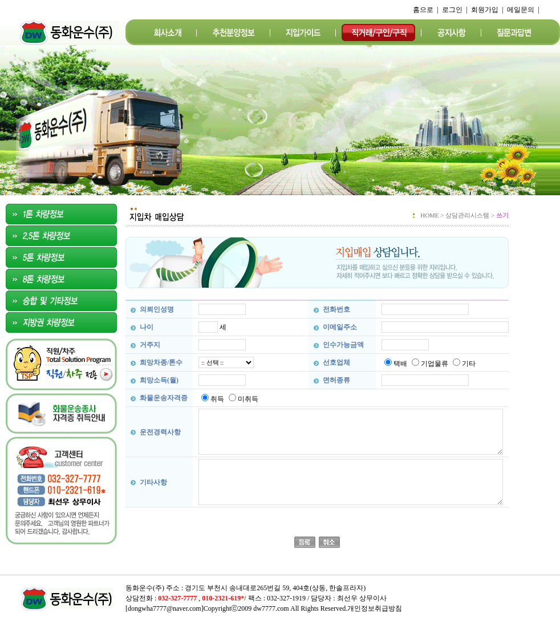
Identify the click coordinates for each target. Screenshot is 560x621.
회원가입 (484, 10)
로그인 (452, 10)
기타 (469, 364)
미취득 (248, 399)
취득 (217, 399)
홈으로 (423, 10)
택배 (400, 364)
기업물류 (434, 364)
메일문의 (520, 10)
